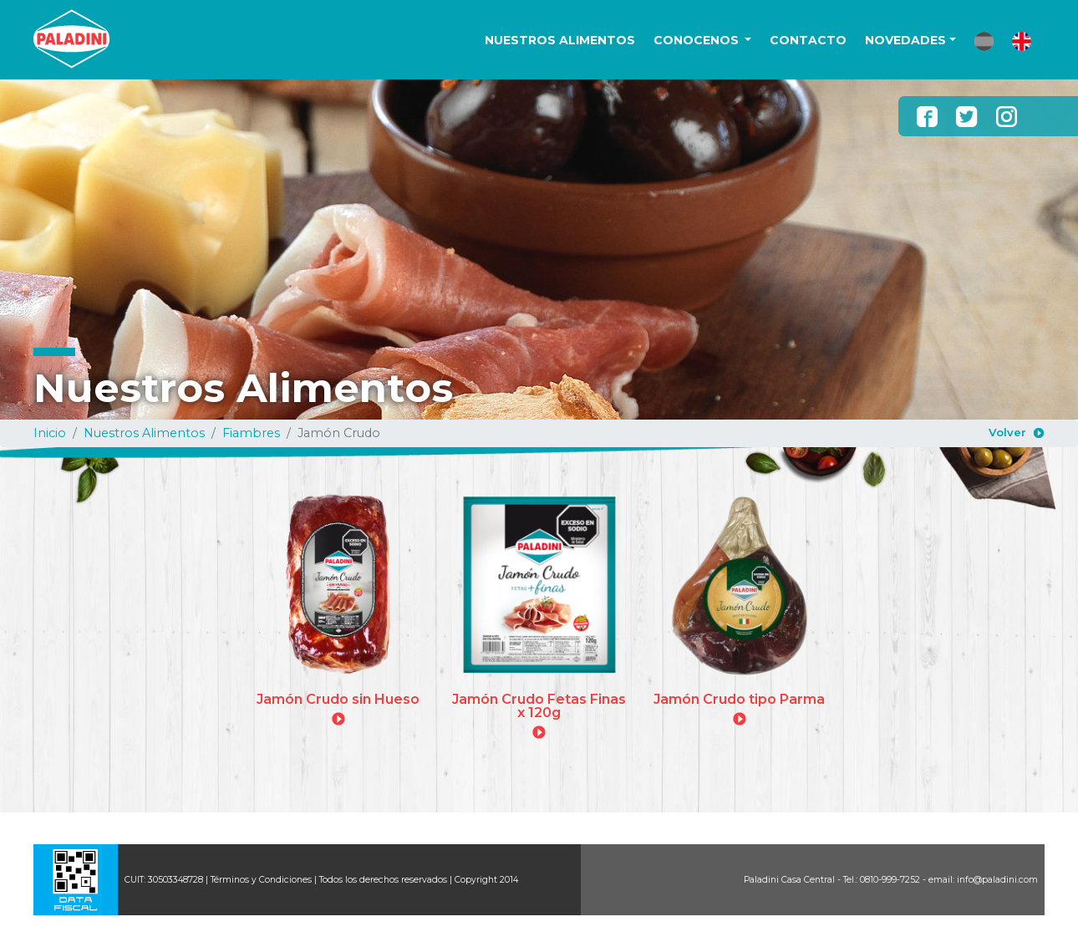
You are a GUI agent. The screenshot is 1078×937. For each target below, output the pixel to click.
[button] (984, 41)
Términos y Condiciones (261, 879)
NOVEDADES (905, 40)
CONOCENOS (697, 40)
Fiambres (251, 432)
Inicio (49, 432)
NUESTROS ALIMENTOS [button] (560, 40)
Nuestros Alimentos (144, 432)
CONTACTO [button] (808, 40)
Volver (1007, 432)
